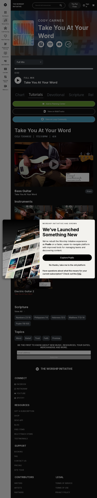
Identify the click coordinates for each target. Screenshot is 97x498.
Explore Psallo (67, 257)
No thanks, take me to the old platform (67, 265)
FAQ (79, 274)
